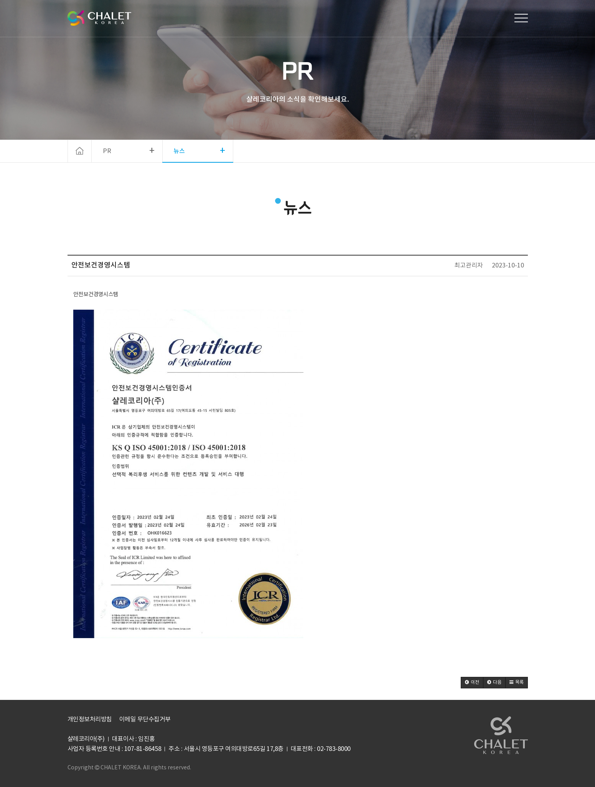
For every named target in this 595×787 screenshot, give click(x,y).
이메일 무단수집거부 (145, 719)
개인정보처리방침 (90, 719)
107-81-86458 (142, 749)
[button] (472, 682)
